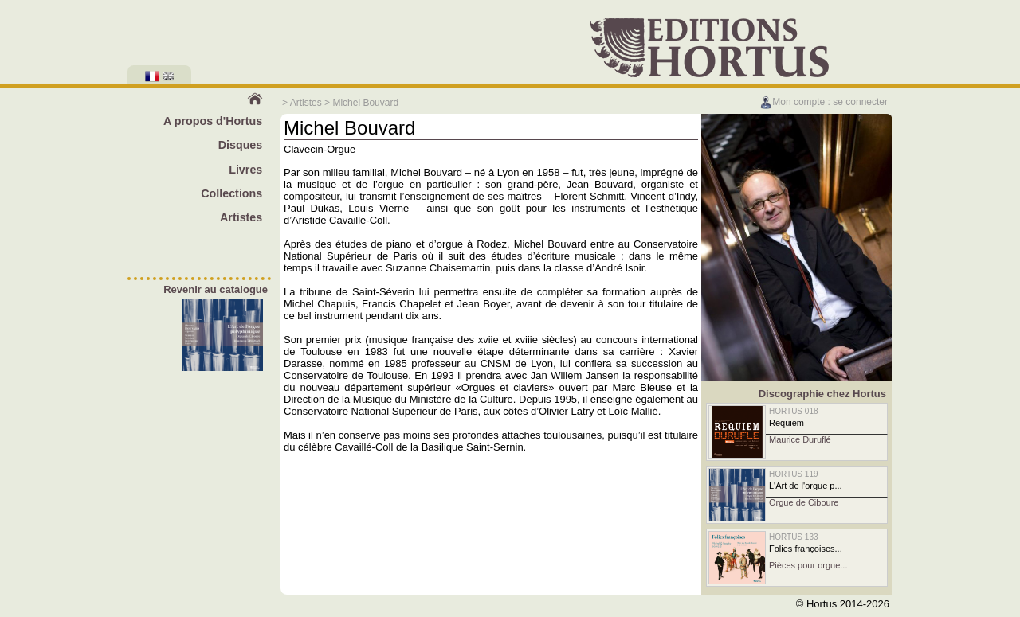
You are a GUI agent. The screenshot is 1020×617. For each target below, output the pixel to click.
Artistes (306, 102)
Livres (245, 169)
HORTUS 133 (793, 537)
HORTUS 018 (793, 411)
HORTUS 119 (793, 474)
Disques (240, 145)
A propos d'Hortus (212, 121)
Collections (231, 193)
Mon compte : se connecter (823, 101)
